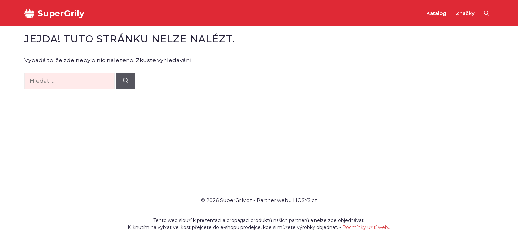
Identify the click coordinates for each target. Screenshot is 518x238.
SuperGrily (61, 13)
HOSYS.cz (305, 200)
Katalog (436, 13)
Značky (465, 13)
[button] (486, 13)
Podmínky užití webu (366, 227)
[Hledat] (125, 81)
